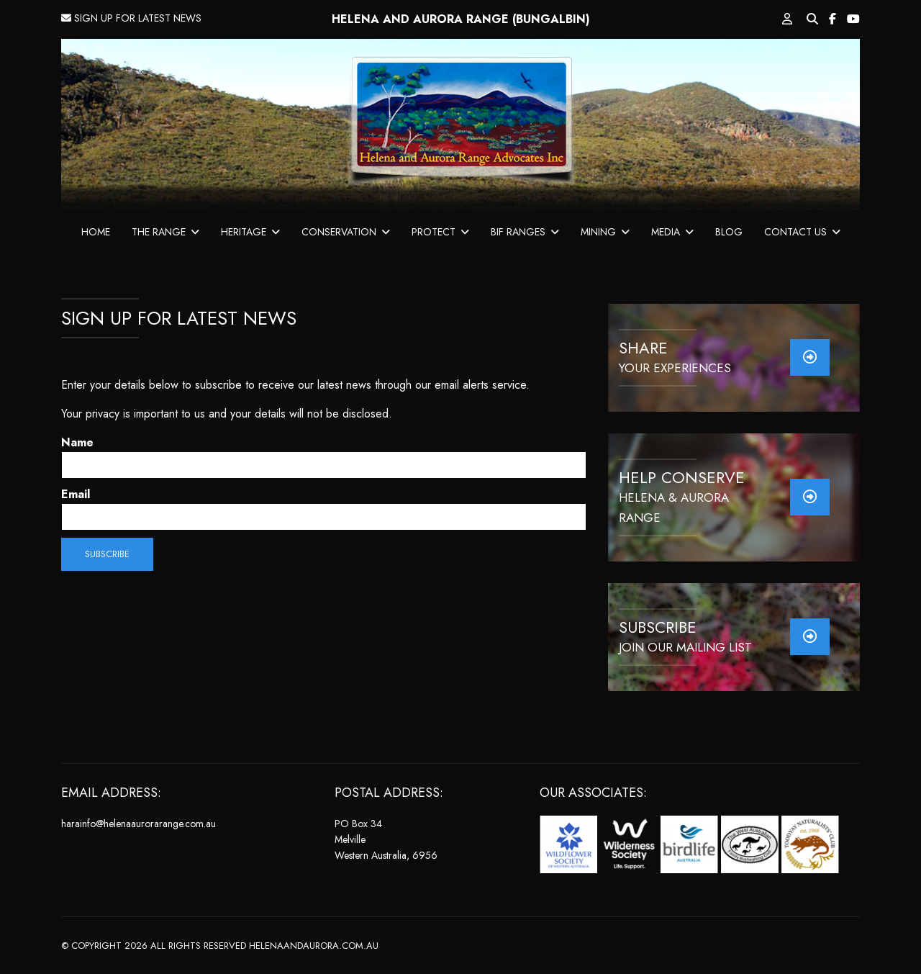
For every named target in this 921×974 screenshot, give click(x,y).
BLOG (729, 232)
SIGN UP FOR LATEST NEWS (131, 18)
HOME (95, 232)
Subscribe (107, 554)
